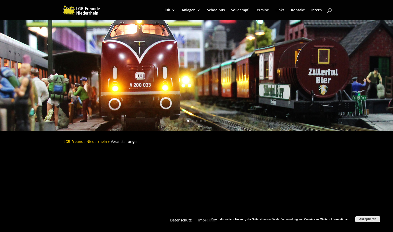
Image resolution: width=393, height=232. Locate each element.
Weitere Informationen (334, 219)
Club (166, 10)
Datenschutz (181, 220)
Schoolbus (216, 10)
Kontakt (298, 10)
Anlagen (188, 10)
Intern (316, 10)
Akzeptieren (367, 219)
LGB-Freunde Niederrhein (85, 141)
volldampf (239, 10)
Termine (262, 10)
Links (279, 10)
